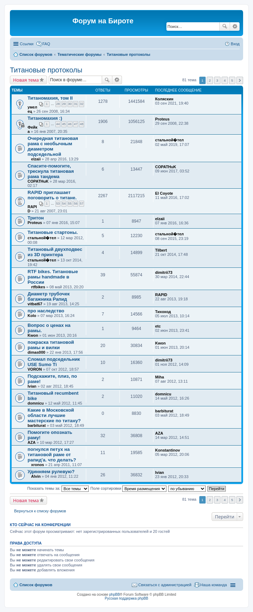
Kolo (32, 315)
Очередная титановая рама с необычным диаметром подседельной (53, 146)
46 (70, 124)
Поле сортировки (128, 488)
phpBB (114, 594)
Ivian (32, 386)
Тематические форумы (80, 54)
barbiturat (37, 425)
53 (58, 203)
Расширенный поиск (235, 26)
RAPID (161, 295)
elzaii (36, 159)
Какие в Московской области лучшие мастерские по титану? (54, 415)
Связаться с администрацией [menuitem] (164, 585)
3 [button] (217, 80)
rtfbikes (38, 287)
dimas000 (36, 352)
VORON (35, 369)
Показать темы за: (58, 488)
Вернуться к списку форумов (40, 511)
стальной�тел (169, 140)
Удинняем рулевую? (51, 471)
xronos (37, 465)
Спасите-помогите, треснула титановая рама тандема (51, 171)
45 (64, 124)
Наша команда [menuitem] (213, 585)
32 (81, 104)
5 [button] (232, 80)
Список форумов (35, 54)
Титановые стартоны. (53, 232)
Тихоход (163, 312)
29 (64, 104)
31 (75, 104)
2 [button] (210, 80)
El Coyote (164, 193)
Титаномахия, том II (50, 98)
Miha (159, 377)
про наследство (46, 310)
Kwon (33, 335)
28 (58, 104)
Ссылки (27, 44)
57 (81, 203)
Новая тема (26, 80)
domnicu (36, 403)
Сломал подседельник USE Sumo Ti (54, 362)
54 (64, 203)
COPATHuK (38, 181)
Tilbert (161, 250)
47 (75, 124)
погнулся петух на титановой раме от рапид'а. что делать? (52, 455)
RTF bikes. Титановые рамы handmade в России (53, 277)
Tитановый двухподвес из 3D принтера (55, 252)
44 (58, 124)
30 (70, 104)
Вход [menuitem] (235, 44)
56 (75, 203)
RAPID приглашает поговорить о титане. (52, 195)
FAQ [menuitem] (46, 44)
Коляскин (164, 99)
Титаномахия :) (45, 118)
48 (81, 124)
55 (70, 203)
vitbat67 (35, 304)
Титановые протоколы (128, 54)
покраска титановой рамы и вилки (51, 345)
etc (158, 326)
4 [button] (225, 80)
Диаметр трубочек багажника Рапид (49, 296)
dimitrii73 (163, 272)
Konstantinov (167, 450)
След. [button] (239, 80)
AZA (32, 442)
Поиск (224, 26)
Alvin (36, 476)
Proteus (162, 119)
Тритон (36, 217)
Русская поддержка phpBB (126, 598)
